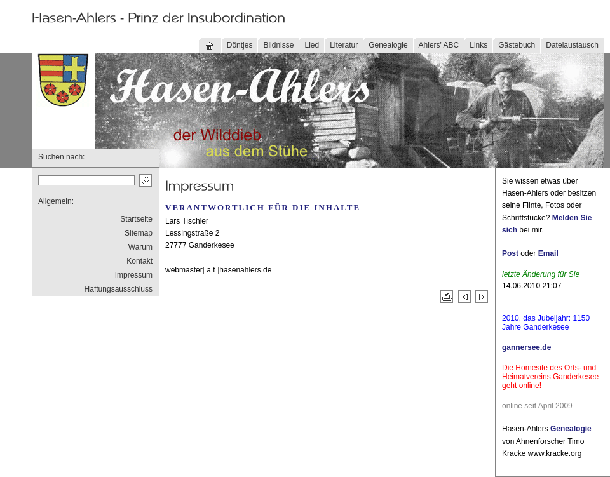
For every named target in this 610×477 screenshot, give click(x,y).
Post (510, 253)
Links (478, 45)
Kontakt (139, 261)
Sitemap (138, 233)
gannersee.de (526, 347)
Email (548, 253)
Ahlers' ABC (439, 45)
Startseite (136, 219)
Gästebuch (516, 45)
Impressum (133, 275)
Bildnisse (278, 45)
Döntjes (240, 45)
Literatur (344, 45)
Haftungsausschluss (118, 289)
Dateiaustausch (572, 45)
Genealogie (388, 45)
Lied (311, 45)
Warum (140, 247)
